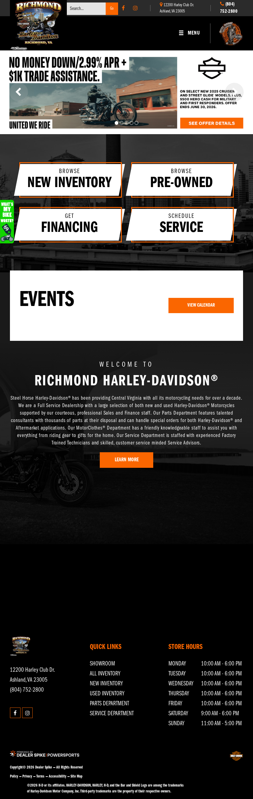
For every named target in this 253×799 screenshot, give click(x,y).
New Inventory (106, 684)
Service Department (112, 714)
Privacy (27, 776)
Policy (14, 776)
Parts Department (109, 704)
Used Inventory (107, 694)
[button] (18, 92)
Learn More (127, 460)
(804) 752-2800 (27, 690)
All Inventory (105, 674)
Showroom (102, 664)
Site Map (76, 776)
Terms (40, 776)
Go (111, 8)
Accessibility (57, 776)
